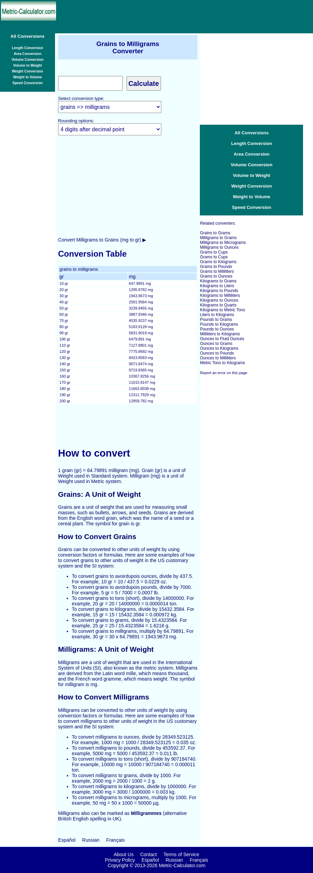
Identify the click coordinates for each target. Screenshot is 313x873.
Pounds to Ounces (217, 329)
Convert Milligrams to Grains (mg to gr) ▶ (102, 240)
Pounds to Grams (216, 319)
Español (67, 840)
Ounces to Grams (216, 343)
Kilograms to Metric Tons (222, 309)
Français (115, 840)
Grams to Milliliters (217, 271)
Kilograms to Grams (218, 281)
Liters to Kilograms (217, 314)
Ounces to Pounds (217, 353)
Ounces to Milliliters (218, 358)
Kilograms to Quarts (218, 305)
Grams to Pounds (216, 266)
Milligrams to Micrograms (223, 242)
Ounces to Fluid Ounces (222, 338)
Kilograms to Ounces (219, 300)
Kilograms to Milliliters (220, 295)
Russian (91, 840)
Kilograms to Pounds (219, 290)
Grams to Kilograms (218, 261)
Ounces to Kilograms (219, 348)
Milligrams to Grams (218, 237)
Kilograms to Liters (217, 285)
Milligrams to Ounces (219, 247)
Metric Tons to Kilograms (222, 362)
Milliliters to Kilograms (220, 334)
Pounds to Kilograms (219, 324)
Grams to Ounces (216, 276)
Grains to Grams (215, 233)
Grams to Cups (214, 252)
